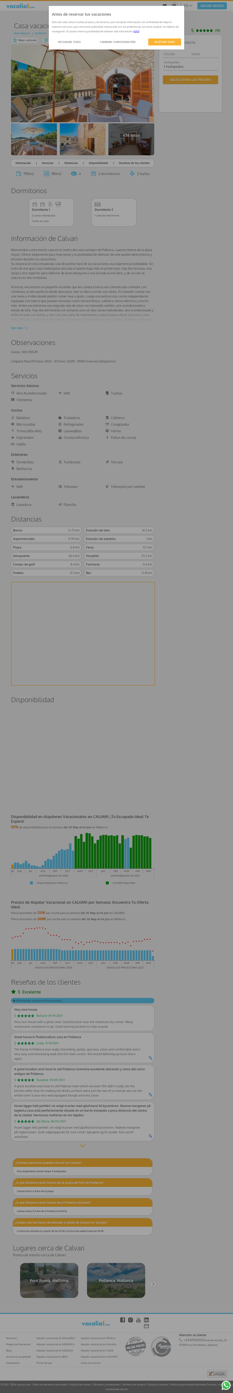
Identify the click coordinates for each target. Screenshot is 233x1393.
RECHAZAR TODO (69, 42)
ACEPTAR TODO (164, 42)
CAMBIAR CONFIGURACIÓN (117, 42)
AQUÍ (136, 31)
